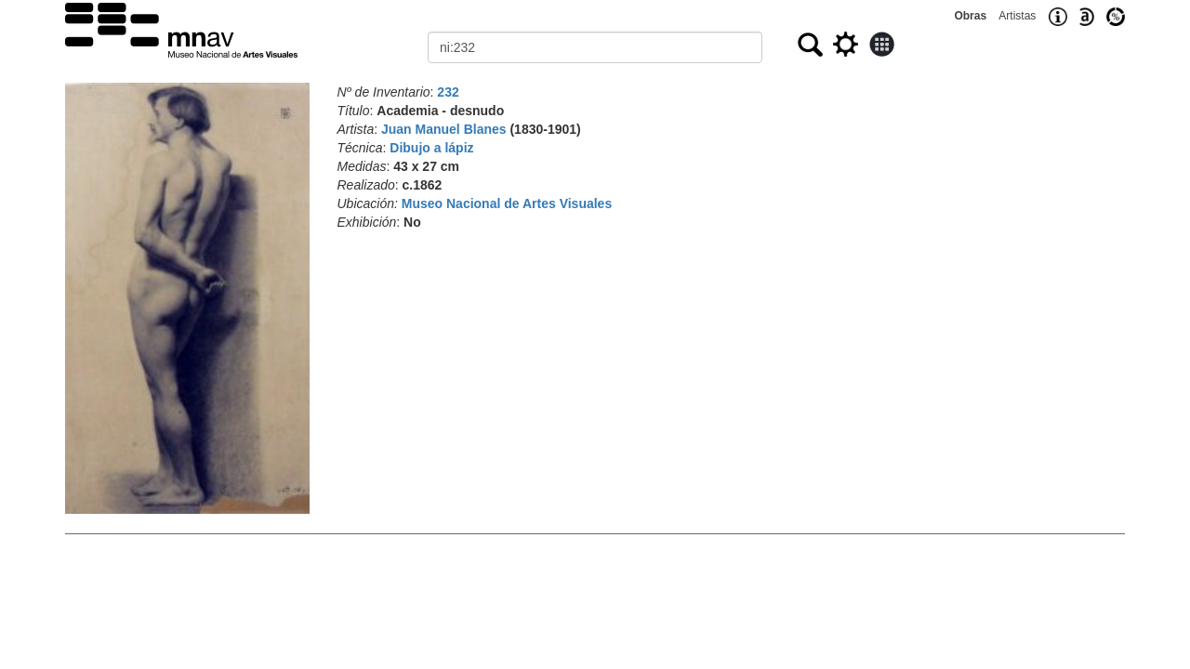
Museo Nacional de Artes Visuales (507, 203)
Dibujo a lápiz (431, 147)
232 (447, 92)
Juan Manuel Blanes (444, 129)
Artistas (1017, 15)
